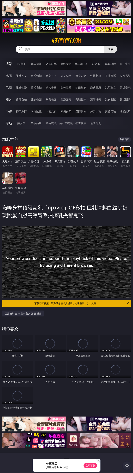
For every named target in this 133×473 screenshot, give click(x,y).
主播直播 (110, 76)
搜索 (110, 49)
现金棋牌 (110, 64)
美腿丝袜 (80, 99)
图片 (8, 99)
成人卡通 (51, 87)
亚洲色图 (36, 99)
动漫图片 (65, 99)
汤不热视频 (66, 123)
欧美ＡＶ (51, 76)
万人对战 (51, 64)
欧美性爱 (65, 87)
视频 (8, 75)
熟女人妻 (80, 76)
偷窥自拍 (21, 99)
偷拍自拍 (36, 87)
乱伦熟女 (110, 87)
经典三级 (95, 87)
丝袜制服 (95, 76)
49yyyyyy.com (66, 40)
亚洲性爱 (21, 87)
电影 (8, 87)
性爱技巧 (125, 111)
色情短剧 (95, 123)
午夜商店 (36, 123)
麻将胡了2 (81, 64)
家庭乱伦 (36, 111)
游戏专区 (65, 64)
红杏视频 (80, 123)
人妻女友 (51, 111)
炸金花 (95, 64)
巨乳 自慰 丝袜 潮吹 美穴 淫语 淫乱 (22, 313)
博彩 (8, 63)
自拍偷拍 (36, 76)
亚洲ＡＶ (21, 76)
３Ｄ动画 (65, 76)
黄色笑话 (110, 111)
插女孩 (21, 123)
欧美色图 (51, 99)
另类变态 (125, 87)
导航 (8, 123)
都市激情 (21, 111)
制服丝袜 (80, 87)
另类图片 (125, 99)
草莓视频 (51, 123)
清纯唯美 (95, 99)
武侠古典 (65, 111)
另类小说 (95, 111)
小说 (8, 111)
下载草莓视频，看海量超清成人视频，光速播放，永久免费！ (81, 303)
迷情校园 (80, 111)
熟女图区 (110, 99)
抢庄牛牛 (125, 64)
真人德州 (36, 64)
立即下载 (90, 465)
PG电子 (21, 64)
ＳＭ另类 (125, 76)
